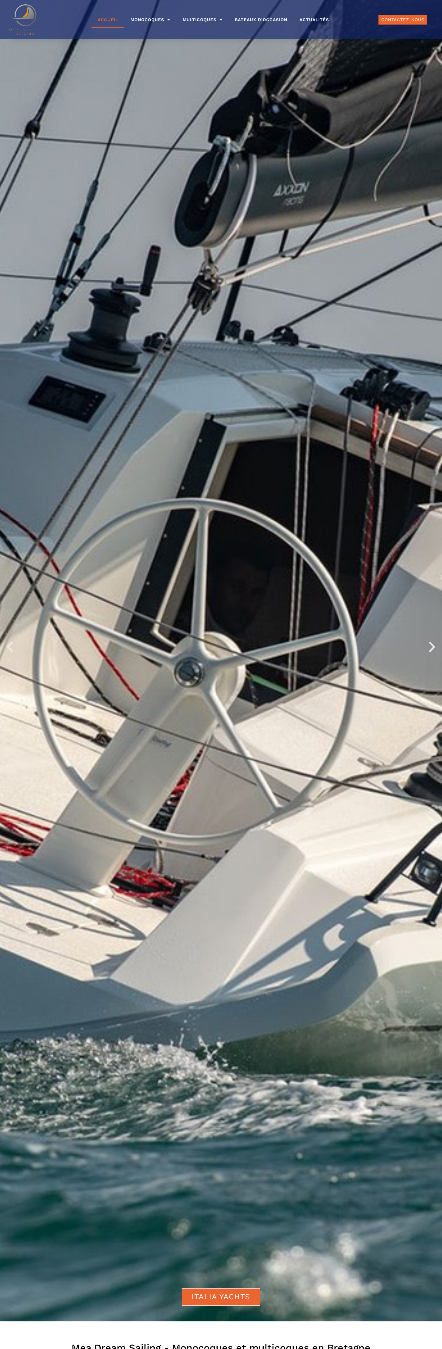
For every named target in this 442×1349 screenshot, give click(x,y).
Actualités (314, 19)
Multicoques (203, 19)
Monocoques (150, 19)
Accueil (108, 19)
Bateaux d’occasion (261, 19)
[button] (10, 647)
